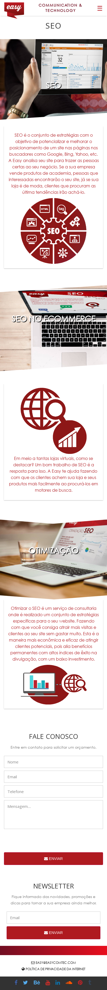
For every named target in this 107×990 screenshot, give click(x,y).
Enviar (53, 859)
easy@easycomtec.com (56, 962)
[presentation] (44, 842)
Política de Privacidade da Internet (55, 969)
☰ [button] (100, 8)
